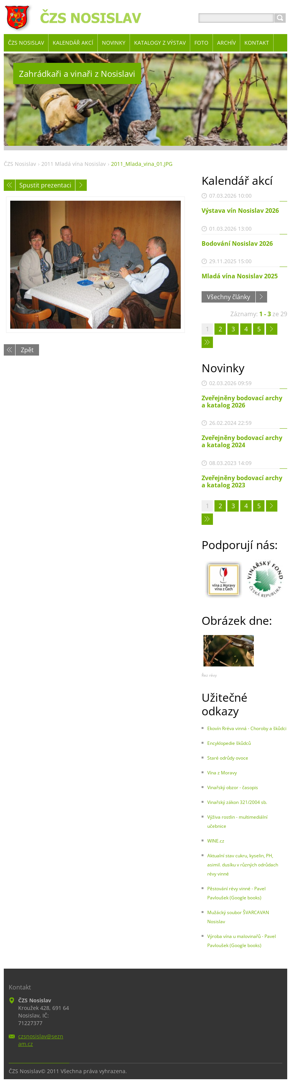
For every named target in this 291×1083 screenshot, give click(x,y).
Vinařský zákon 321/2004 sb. (237, 802)
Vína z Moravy (222, 772)
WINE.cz (215, 841)
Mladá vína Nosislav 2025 (240, 276)
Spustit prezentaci (45, 185)
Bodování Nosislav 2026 (237, 243)
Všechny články (228, 297)
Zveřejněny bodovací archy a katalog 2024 (242, 441)
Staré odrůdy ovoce (227, 758)
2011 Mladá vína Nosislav (73, 163)
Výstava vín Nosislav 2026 (240, 210)
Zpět (27, 350)
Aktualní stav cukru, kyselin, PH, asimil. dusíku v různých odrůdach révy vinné (242, 864)
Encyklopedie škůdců (229, 743)
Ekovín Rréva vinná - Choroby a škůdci (246, 728)
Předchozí (9, 185)
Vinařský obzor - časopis (232, 787)
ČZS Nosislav (20, 163)
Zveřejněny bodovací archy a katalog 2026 (242, 401)
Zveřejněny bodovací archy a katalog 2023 (242, 481)
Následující (81, 185)
